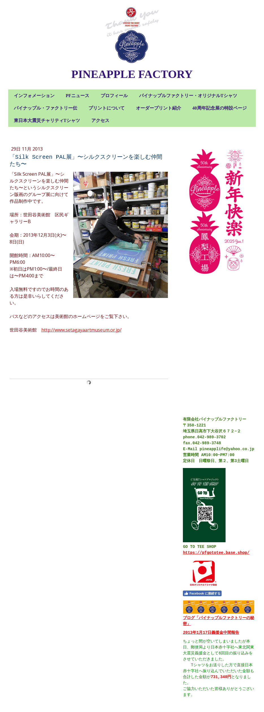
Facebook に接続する (202, 593)
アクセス (100, 120)
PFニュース (78, 95)
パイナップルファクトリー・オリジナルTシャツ (188, 95)
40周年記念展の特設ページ (219, 108)
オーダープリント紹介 (158, 108)
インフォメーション (34, 95)
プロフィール (114, 95)
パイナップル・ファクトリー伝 (45, 108)
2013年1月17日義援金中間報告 (211, 632)
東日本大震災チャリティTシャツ (47, 120)
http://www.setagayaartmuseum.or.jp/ (81, 330)
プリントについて (106, 108)
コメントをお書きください (37, 357)
